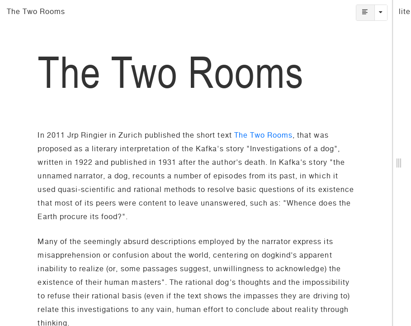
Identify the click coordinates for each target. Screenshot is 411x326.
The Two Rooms (263, 136)
